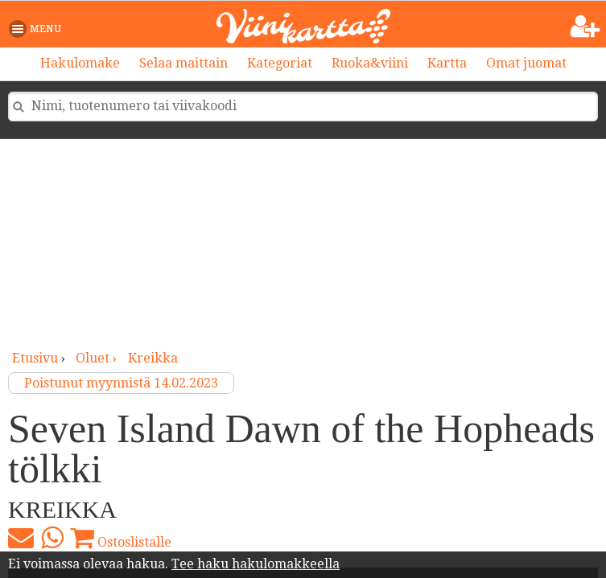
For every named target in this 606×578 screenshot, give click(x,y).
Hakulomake (80, 63)
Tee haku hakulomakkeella (255, 564)
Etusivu (35, 358)
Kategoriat (279, 63)
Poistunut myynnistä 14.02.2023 (121, 383)
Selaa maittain (183, 63)
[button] (38, 28)
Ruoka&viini (370, 63)
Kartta (447, 63)
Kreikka (153, 358)
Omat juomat (526, 63)
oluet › (98, 358)
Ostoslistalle (120, 538)
